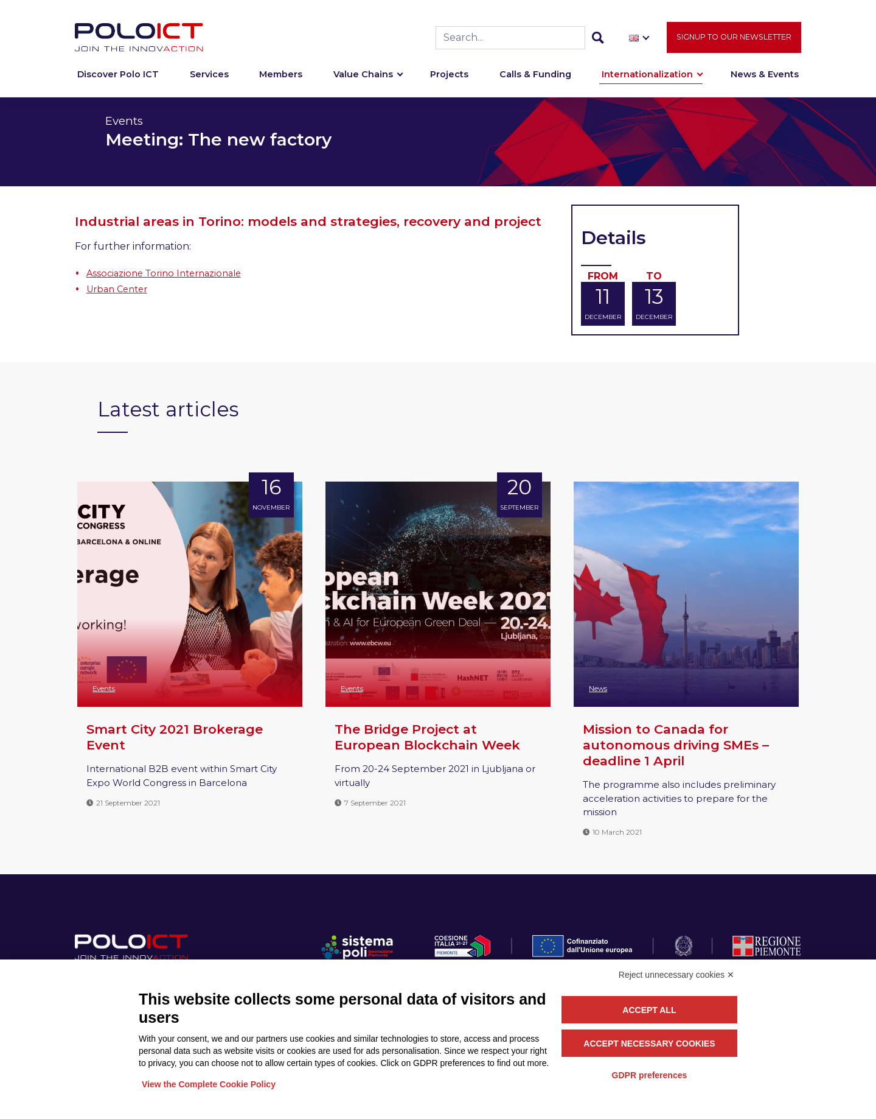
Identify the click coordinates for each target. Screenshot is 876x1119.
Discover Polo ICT (118, 80)
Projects (449, 80)
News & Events (765, 80)
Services (209, 80)
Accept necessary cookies (649, 1043)
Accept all (649, 1010)
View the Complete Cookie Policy (209, 1084)
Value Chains (363, 80)
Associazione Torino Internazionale (163, 273)
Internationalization (647, 80)
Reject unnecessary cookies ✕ (676, 975)
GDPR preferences (649, 1075)
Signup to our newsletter (733, 42)
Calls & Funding (535, 80)
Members (280, 80)
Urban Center (116, 289)
